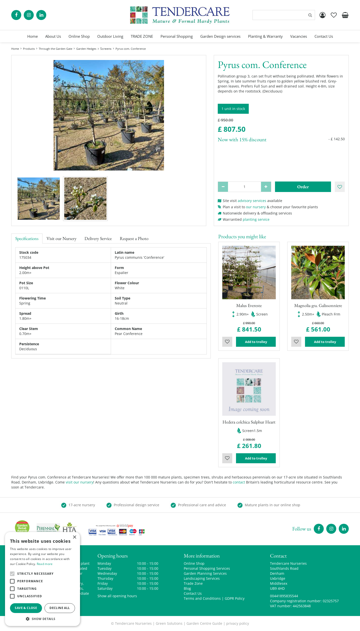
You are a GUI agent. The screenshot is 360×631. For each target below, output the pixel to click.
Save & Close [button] (26, 608)
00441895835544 (284, 596)
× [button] (74, 537)
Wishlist (227, 342)
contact (239, 482)
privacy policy (237, 623)
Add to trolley (256, 342)
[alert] (42, 579)
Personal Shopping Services (207, 568)
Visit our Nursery (61, 238)
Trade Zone (193, 583)
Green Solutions (169, 623)
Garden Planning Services (205, 573)
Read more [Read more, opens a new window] (45, 564)
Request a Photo (134, 238)
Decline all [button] (60, 608)
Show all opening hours (117, 596)
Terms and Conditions (202, 598)
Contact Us (193, 593)
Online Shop (194, 563)
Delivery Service (98, 238)
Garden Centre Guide (204, 623)
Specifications (26, 238)
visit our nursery (79, 482)
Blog (187, 588)
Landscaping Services (202, 578)
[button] (42, 618)
